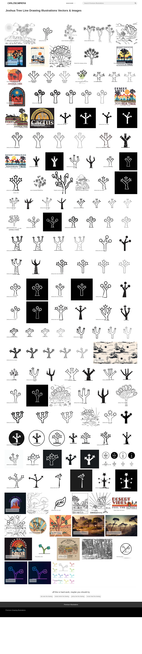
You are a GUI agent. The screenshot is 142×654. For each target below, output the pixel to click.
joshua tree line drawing (77, 596)
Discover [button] (71, 3)
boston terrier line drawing (62, 596)
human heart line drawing (93, 596)
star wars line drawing (46, 596)
